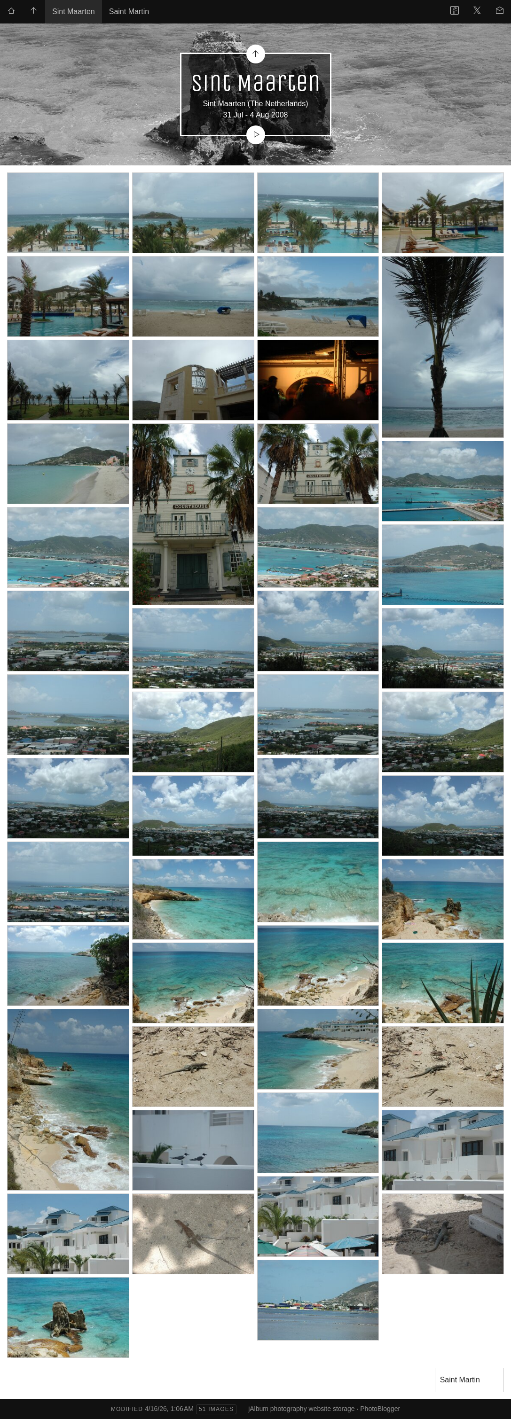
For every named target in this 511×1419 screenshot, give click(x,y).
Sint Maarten (73, 12)
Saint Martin (129, 12)
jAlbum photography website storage (301, 1408)
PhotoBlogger (380, 1408)
